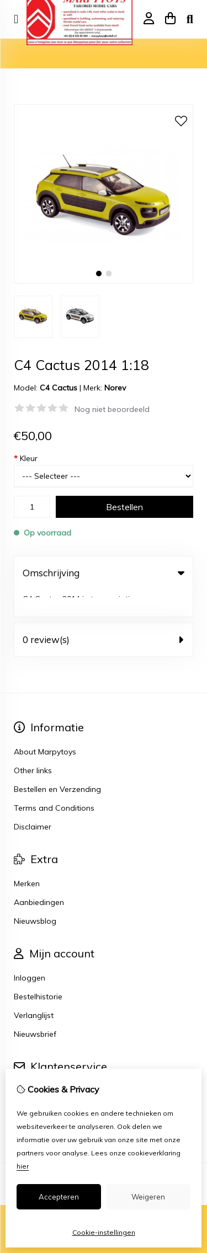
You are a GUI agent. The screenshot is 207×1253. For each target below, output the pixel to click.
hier (23, 1166)
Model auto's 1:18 (77, 53)
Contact (28, 1064)
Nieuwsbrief (35, 1007)
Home (25, 53)
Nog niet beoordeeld (112, 409)
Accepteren (59, 1196)
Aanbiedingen (39, 875)
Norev (115, 388)
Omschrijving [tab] (103, 573)
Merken (27, 856)
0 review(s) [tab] (103, 612)
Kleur (26, 458)
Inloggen (29, 951)
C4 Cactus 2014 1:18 (156, 53)
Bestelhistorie (38, 969)
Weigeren (148, 1196)
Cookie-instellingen (103, 1232)
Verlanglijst (34, 988)
